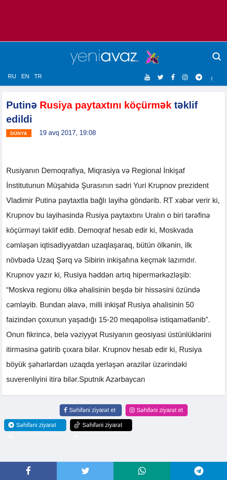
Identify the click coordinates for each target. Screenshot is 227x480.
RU (12, 76)
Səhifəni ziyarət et (90, 410)
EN (25, 76)
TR (38, 76)
